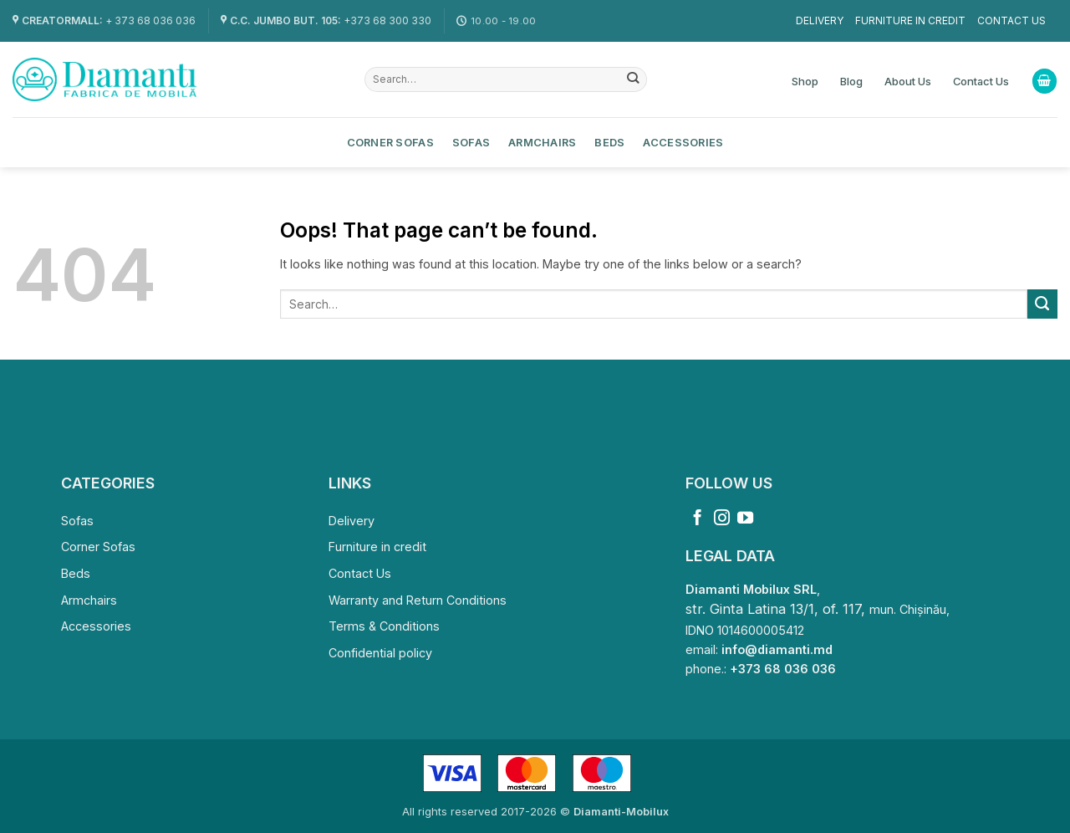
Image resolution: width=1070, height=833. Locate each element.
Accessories (683, 142)
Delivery (819, 20)
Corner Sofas (390, 142)
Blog (851, 81)
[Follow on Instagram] (722, 519)
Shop (805, 81)
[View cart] (1044, 81)
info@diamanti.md (777, 649)
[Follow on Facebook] (698, 519)
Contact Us (1011, 20)
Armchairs (542, 142)
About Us (907, 81)
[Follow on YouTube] (745, 519)
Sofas (471, 142)
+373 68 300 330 (387, 20)
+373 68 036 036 (783, 669)
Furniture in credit (910, 20)
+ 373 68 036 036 (150, 20)
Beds (609, 142)
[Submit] (633, 79)
